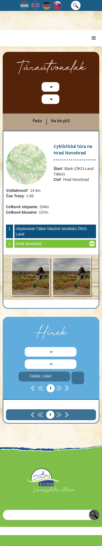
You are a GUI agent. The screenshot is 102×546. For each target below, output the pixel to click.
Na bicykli (60, 121)
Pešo (37, 121)
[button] (94, 38)
